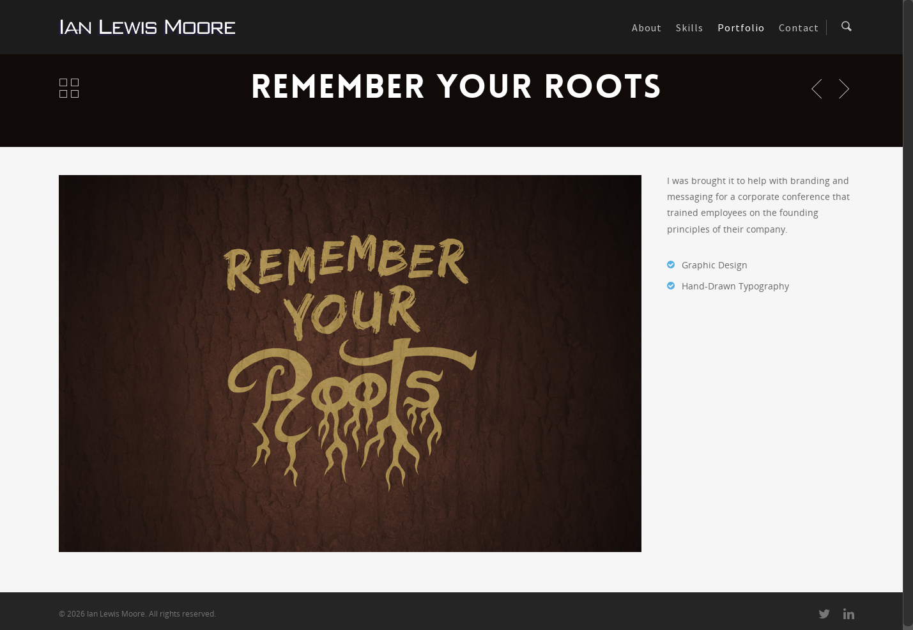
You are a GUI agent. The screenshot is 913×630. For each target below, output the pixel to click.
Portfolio (741, 27)
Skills (689, 27)
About (647, 27)
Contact (799, 27)
